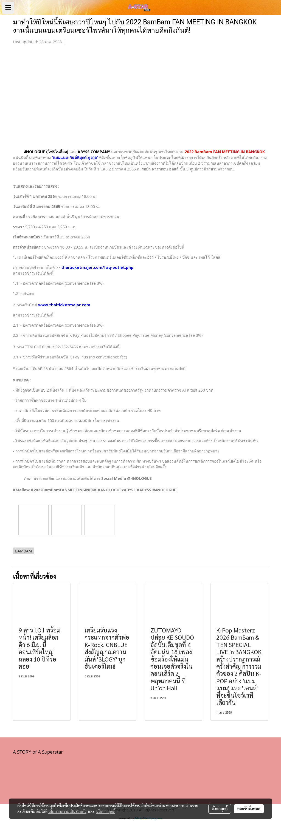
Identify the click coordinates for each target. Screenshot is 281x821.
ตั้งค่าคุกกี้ (219, 808)
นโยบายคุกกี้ (105, 811)
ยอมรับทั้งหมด (248, 808)
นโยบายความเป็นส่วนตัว (67, 811)
